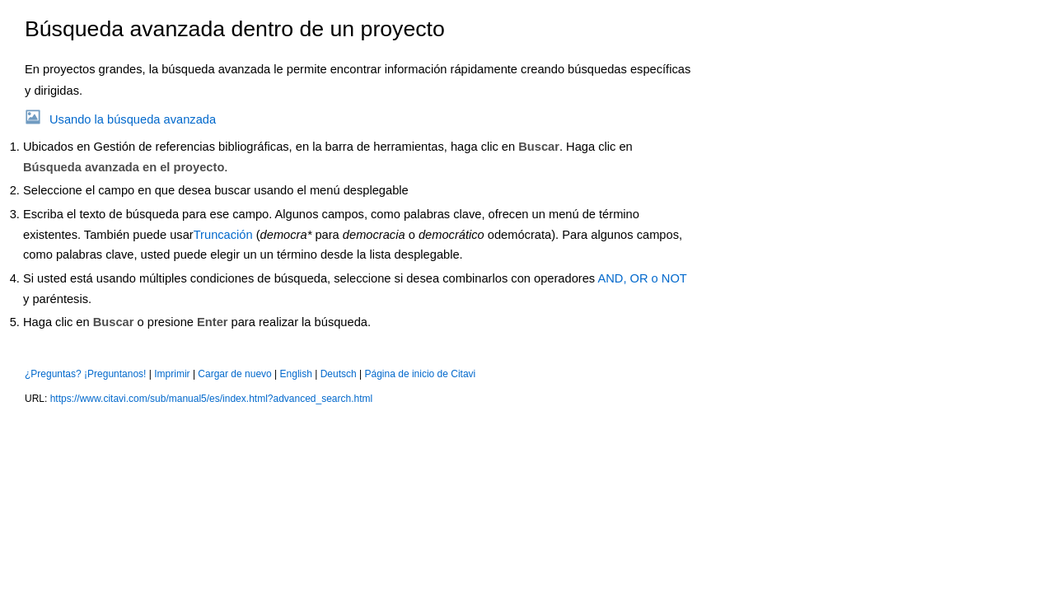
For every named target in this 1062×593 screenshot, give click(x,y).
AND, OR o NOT (641, 278)
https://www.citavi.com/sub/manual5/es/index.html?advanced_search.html (211, 398)
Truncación (223, 234)
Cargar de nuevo (234, 374)
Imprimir (171, 374)
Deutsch (338, 374)
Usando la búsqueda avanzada (132, 119)
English (296, 374)
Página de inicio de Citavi (420, 374)
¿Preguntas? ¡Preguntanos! (85, 374)
